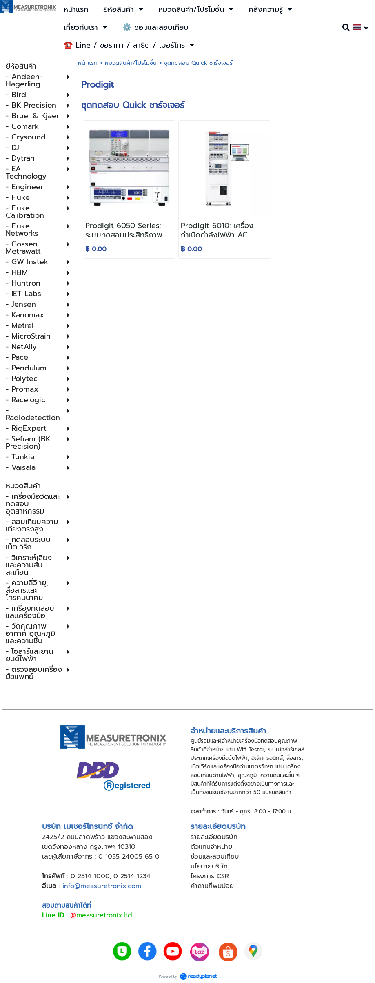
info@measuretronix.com (101, 886)
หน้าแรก (88, 63)
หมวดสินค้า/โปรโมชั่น (131, 63)
